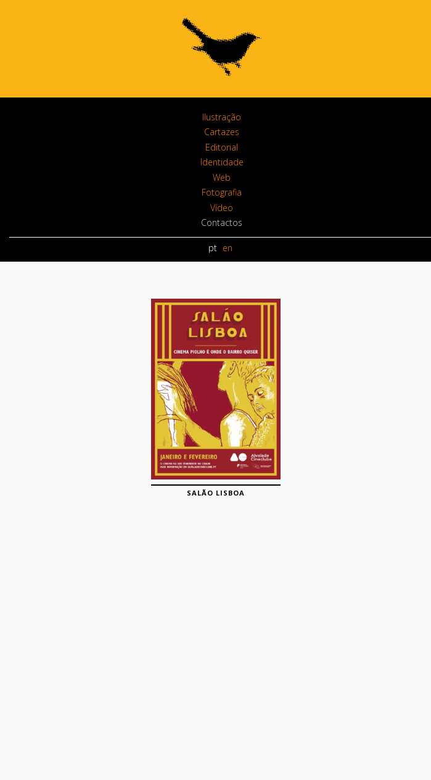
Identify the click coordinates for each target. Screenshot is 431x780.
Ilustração (221, 117)
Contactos (221, 222)
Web (222, 177)
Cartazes (221, 132)
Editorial (221, 147)
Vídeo (221, 208)
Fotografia (222, 192)
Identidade (222, 162)
